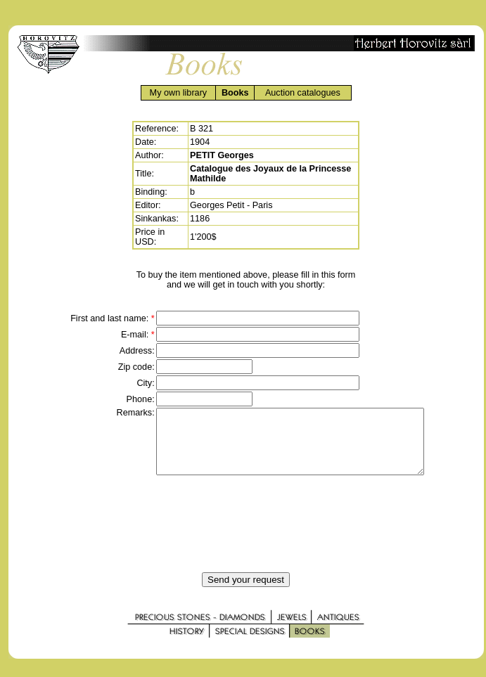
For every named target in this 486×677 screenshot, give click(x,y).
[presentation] (246, 536)
